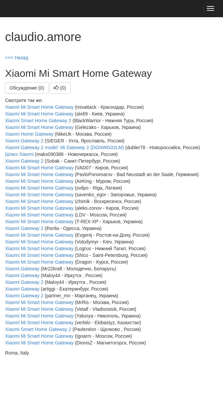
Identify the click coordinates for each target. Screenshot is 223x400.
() (60, 88)
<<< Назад (16, 57)
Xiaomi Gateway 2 (24, 140)
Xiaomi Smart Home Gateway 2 (38, 120)
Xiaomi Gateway (22, 268)
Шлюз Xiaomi (19, 154)
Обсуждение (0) (26, 88)
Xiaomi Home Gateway (29, 134)
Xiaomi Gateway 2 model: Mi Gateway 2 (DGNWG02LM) (64, 147)
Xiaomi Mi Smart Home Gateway (39, 107)
